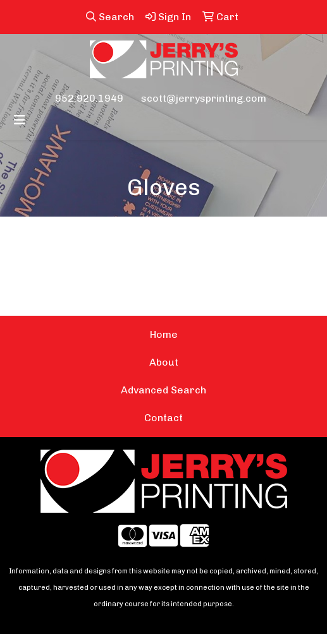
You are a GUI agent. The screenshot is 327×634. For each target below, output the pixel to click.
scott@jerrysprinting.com (203, 98)
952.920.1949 (89, 98)
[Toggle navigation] (19, 120)
